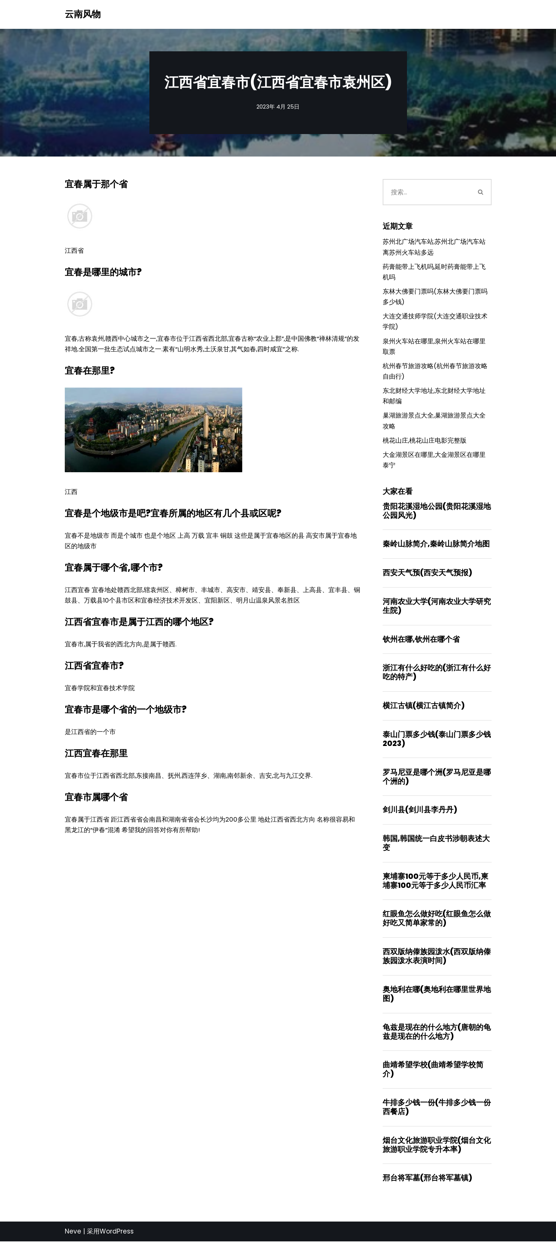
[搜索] (427, 192)
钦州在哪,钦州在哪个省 (421, 646)
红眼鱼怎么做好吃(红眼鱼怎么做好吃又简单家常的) (437, 927)
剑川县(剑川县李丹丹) (420, 818)
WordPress (117, 1242)
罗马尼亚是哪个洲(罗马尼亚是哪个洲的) (437, 784)
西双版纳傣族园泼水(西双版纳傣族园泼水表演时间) (437, 966)
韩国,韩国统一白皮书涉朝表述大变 (436, 851)
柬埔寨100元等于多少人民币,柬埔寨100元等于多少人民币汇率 (435, 889)
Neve (73, 1242)
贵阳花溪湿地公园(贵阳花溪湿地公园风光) (437, 516)
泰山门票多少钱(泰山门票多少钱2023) (437, 746)
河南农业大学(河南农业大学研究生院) (437, 612)
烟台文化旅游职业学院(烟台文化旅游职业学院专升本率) (437, 1155)
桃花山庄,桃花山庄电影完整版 (425, 445)
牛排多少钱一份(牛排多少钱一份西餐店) (437, 1118)
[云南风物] (83, 14)
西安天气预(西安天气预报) (427, 579)
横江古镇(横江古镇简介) (424, 713)
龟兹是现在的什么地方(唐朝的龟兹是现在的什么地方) (437, 1042)
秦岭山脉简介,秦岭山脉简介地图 (436, 550)
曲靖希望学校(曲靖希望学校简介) (433, 1079)
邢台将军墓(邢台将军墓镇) (427, 1189)
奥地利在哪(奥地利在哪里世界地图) (437, 1003)
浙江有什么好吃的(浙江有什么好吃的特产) (437, 679)
